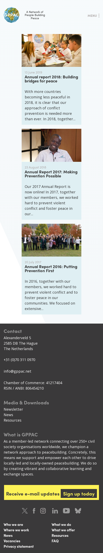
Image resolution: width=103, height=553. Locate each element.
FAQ (55, 540)
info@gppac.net (17, 371)
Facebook (34, 511)
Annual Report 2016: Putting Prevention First (51, 268)
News (8, 414)
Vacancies (12, 540)
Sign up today (79, 493)
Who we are (13, 524)
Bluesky (78, 511)
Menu (92, 15)
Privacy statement (19, 546)
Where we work (16, 529)
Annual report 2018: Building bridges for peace (51, 79)
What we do (61, 524)
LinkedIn (55, 511)
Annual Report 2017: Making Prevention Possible (51, 174)
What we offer (63, 529)
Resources (12, 420)
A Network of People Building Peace (24, 15)
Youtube (66, 511)
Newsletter (13, 409)
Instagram (43, 511)
